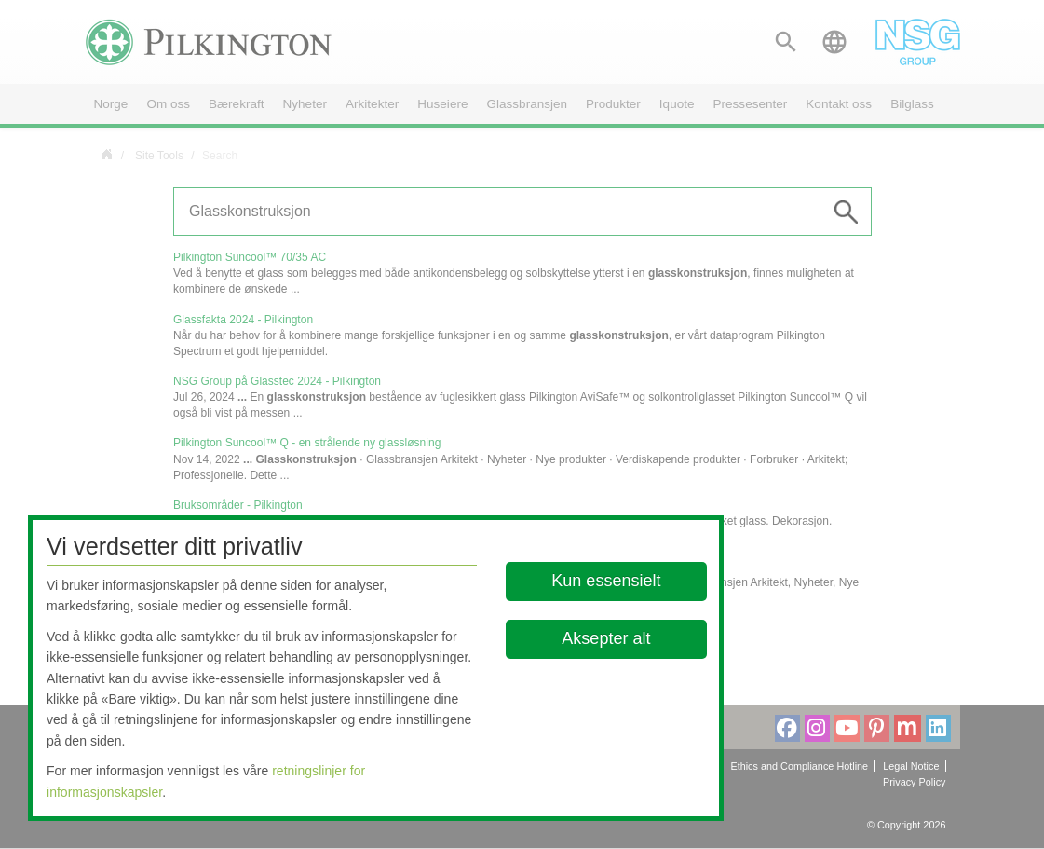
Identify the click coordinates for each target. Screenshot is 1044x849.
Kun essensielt (605, 580)
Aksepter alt (606, 638)
